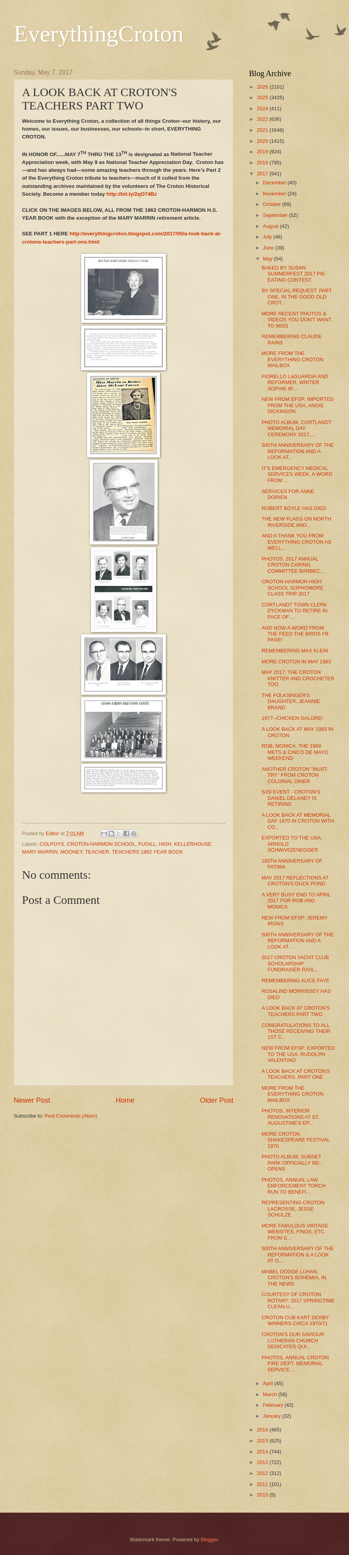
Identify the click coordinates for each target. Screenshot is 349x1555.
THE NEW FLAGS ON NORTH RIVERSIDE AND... (296, 522)
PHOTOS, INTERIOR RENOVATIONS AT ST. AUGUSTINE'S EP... (290, 1117)
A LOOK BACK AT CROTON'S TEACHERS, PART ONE (296, 1074)
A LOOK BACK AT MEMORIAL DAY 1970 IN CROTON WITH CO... (298, 821)
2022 (263, 119)
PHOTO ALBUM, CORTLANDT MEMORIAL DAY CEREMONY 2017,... (296, 428)
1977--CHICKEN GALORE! (292, 718)
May (268, 259)
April (268, 1383)
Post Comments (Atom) (71, 1116)
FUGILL (147, 844)
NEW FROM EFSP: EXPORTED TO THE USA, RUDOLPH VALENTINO (298, 1054)
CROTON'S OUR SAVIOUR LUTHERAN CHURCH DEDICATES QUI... (293, 1340)
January (272, 1416)
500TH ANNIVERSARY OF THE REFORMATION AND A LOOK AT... (298, 451)
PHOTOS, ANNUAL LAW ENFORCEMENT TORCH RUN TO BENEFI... (293, 1186)
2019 (263, 152)
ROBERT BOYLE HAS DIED (294, 508)
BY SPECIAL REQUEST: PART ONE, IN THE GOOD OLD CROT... (297, 297)
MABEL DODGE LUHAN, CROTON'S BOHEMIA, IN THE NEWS (294, 1278)
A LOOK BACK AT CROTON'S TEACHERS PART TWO (296, 1011)
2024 (263, 108)
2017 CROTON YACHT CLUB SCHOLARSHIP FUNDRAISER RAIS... (295, 963)
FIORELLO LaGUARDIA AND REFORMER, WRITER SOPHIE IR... (295, 382)
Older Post (216, 1100)
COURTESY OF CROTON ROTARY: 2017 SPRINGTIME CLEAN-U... (298, 1300)
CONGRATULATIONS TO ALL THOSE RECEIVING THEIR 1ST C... (296, 1031)
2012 (263, 1473)
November (275, 194)
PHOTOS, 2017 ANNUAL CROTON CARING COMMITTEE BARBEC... (293, 565)
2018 (263, 163)
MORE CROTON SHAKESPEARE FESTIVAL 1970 (296, 1140)
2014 (263, 1452)
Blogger (209, 1539)
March (270, 1394)
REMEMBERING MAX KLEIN (295, 651)
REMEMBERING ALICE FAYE (295, 980)
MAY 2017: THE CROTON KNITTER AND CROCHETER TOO (298, 678)
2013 (263, 1462)
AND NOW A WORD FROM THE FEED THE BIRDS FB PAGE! (295, 634)
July (268, 237)
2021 (263, 130)
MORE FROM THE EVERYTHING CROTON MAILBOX (293, 359)
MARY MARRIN (40, 852)
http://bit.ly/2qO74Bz (131, 194)
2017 (263, 174)
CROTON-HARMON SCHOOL (101, 844)
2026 (263, 87)
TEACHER (97, 852)
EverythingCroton (99, 34)
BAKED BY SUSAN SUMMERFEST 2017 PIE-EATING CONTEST (294, 274)
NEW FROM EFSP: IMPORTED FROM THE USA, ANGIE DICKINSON (298, 405)
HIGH (165, 844)
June (269, 248)
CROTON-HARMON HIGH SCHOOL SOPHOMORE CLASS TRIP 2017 (293, 588)
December (275, 183)
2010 (263, 1495)
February (273, 1405)
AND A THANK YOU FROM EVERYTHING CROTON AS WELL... (296, 542)
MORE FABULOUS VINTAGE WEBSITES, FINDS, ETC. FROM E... (295, 1232)
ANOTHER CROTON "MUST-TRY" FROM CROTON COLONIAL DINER (295, 775)
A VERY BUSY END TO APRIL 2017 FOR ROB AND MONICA (296, 901)
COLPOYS (52, 844)
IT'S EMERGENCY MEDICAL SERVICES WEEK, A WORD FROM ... (297, 474)
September (276, 215)
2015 (263, 1441)
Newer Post (32, 1100)
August (271, 226)
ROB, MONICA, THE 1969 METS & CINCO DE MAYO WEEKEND (295, 752)
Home (125, 1100)
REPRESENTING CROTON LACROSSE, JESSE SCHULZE (293, 1209)
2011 (263, 1484)
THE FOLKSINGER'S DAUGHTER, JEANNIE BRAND (291, 701)
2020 (263, 141)
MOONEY (71, 852)
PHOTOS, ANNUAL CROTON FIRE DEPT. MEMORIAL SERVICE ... (295, 1364)
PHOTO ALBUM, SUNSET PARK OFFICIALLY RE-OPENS (291, 1163)
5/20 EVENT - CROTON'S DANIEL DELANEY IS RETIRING (291, 798)
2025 (263, 97)
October (272, 204)
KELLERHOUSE (192, 844)
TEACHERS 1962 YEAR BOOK (147, 852)
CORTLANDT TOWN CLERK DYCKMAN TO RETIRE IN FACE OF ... (294, 611)
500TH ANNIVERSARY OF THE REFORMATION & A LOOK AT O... (298, 1254)
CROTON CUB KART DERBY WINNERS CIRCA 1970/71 (295, 1320)
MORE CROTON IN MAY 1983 (296, 662)
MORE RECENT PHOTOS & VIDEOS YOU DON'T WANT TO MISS (296, 320)
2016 (263, 1430)
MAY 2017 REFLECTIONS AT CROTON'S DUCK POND (295, 881)
